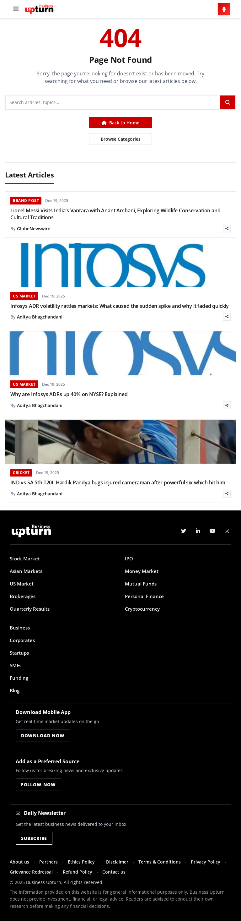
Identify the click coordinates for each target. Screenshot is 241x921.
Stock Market (25, 558)
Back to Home (120, 123)
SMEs (15, 665)
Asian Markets (26, 571)
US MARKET (24, 296)
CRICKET (21, 472)
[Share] (227, 228)
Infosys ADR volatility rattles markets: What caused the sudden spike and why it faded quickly (119, 305)
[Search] (113, 102)
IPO (129, 558)
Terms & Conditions (159, 862)
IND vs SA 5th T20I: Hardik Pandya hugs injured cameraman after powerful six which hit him (117, 482)
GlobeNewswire (33, 229)
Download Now (43, 735)
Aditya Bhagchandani (39, 317)
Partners (48, 862)
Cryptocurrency (142, 609)
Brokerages (22, 596)
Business (20, 627)
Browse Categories (121, 139)
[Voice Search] (224, 9)
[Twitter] (183, 530)
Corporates (22, 640)
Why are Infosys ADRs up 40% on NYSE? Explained (69, 394)
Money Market (141, 571)
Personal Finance (144, 596)
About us (19, 862)
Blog (14, 690)
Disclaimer (117, 862)
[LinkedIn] (198, 530)
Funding (19, 678)
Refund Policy (77, 872)
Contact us (114, 872)
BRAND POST (26, 200)
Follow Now (38, 784)
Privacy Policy (205, 862)
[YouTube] (212, 530)
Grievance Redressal (31, 872)
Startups (19, 653)
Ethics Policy (82, 862)
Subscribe (34, 838)
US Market (22, 583)
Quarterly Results (30, 609)
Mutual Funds (141, 583)
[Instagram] (226, 530)
